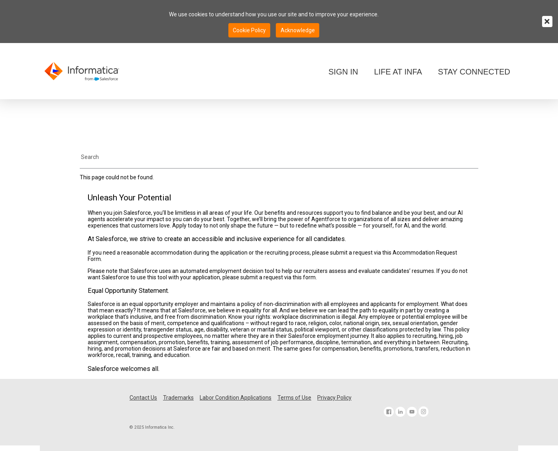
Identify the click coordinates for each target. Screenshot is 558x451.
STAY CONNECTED (474, 71)
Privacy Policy (334, 397)
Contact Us (143, 397)
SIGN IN (343, 71)
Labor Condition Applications (235, 397)
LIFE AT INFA (398, 71)
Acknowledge (298, 30)
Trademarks (178, 397)
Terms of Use (294, 397)
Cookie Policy (249, 30)
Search (90, 157)
